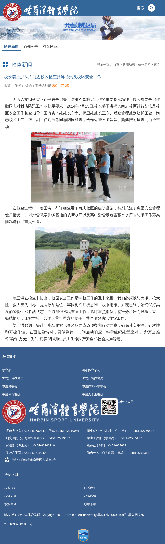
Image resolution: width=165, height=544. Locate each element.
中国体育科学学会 (94, 386)
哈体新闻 (11, 47)
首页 (116, 64)
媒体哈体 (50, 47)
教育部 (6, 370)
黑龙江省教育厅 (12, 378)
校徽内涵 (90, 496)
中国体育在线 (11, 394)
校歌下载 (90, 504)
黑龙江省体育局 (92, 378)
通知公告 (31, 47)
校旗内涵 (10, 504)
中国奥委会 (9, 386)
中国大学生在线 (92, 394)
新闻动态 (129, 64)
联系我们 (90, 488)
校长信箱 (10, 488)
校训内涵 (10, 496)
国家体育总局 (91, 370)
